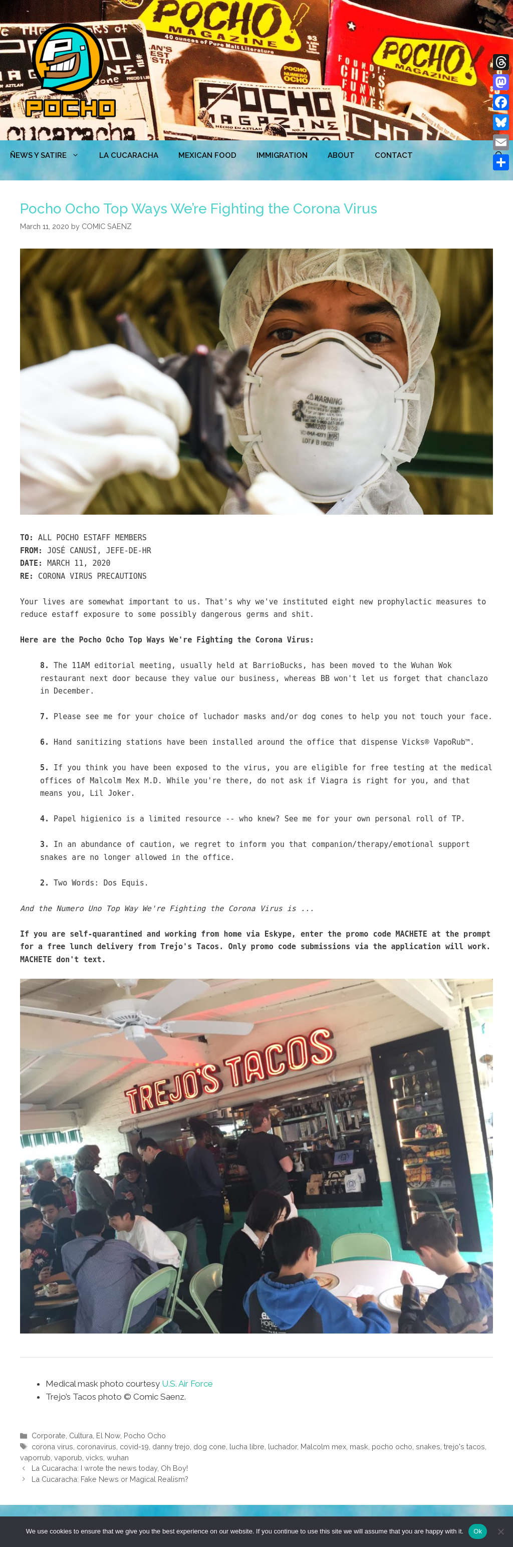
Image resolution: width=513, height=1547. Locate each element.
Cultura (81, 1435)
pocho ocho (392, 1446)
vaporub (68, 1457)
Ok (477, 1531)
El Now (108, 1435)
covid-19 (134, 1446)
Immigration (282, 155)
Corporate (49, 1435)
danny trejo (171, 1446)
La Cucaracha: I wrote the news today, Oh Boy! (110, 1468)
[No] (500, 1531)
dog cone (209, 1446)
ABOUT (341, 155)
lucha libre (247, 1446)
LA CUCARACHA (128, 155)
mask (359, 1446)
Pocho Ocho (145, 1435)
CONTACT (394, 155)
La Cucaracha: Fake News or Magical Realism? (110, 1479)
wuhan (118, 1457)
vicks (94, 1457)
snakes (428, 1446)
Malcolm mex (323, 1446)
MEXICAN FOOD (207, 155)
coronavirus (96, 1446)
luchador (282, 1446)
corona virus (52, 1446)
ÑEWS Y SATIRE (49, 155)
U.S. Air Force (187, 1384)
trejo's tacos (464, 1446)
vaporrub (35, 1457)
